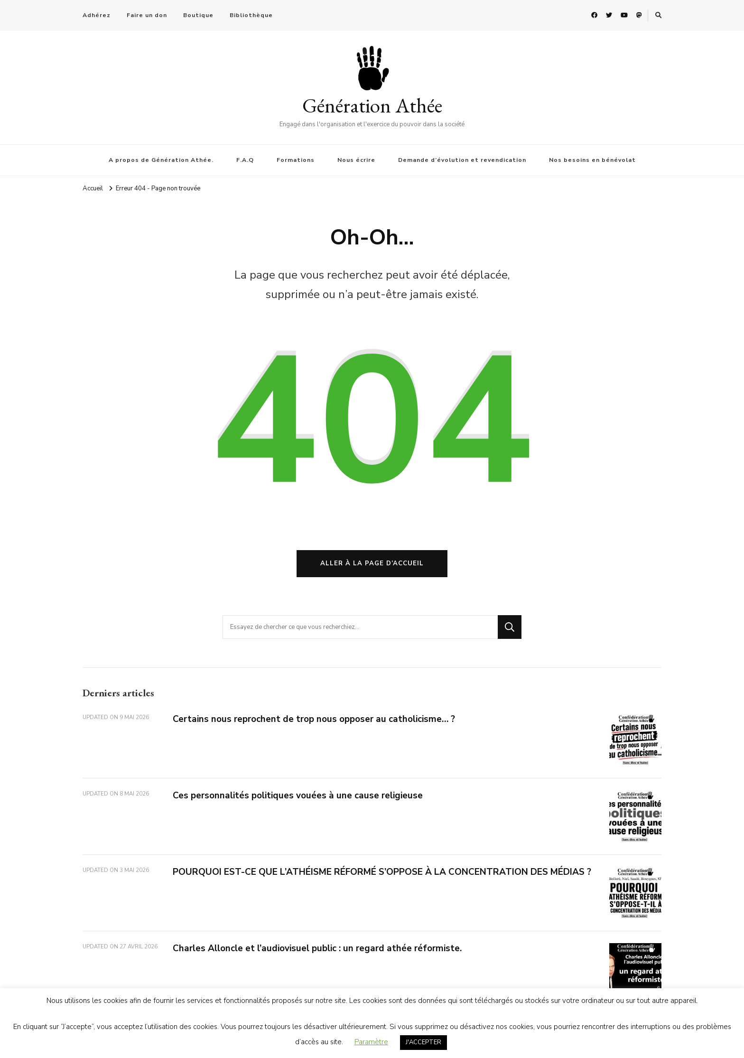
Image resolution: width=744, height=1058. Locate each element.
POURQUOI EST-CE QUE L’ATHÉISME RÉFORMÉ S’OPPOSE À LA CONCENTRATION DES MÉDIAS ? (382, 872)
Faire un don (147, 15)
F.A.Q (245, 160)
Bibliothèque (251, 15)
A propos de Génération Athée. (161, 160)
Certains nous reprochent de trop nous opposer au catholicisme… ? (314, 719)
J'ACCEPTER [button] (423, 1042)
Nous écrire (356, 160)
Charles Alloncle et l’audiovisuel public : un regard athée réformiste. (317, 948)
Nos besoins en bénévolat (592, 160)
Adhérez (97, 15)
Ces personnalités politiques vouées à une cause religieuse (298, 795)
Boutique (198, 15)
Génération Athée (372, 105)
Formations (296, 160)
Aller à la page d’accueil (372, 563)
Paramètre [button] (371, 1042)
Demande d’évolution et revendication (462, 160)
